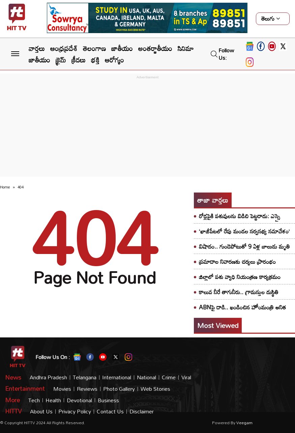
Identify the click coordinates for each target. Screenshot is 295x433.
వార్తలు (37, 48)
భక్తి (95, 60)
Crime (169, 377)
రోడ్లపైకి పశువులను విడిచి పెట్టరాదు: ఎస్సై (239, 216)
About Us (41, 411)
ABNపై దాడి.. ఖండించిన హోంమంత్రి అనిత (242, 307)
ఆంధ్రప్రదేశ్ (64, 48)
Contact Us (110, 411)
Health (53, 400)
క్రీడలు (78, 60)
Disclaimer (141, 411)
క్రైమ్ (61, 60)
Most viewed (217, 325)
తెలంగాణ (94, 48)
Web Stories (155, 389)
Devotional (79, 400)
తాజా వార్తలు (212, 200)
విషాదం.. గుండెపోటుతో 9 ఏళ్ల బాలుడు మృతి (244, 246)
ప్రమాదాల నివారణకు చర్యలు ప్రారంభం (237, 261)
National (146, 377)
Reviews (87, 389)
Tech (34, 400)
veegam (244, 422)
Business (108, 400)
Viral (186, 377)
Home (5, 187)
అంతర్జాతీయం (155, 48)
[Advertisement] (147, 128)
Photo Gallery (119, 389)
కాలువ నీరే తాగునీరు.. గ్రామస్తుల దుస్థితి (238, 292)
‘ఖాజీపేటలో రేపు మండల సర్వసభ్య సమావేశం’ (244, 231)
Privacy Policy (74, 411)
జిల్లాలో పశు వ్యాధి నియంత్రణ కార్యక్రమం (240, 276)
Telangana (84, 377)
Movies (62, 389)
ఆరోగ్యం (114, 60)
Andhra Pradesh (48, 377)
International (116, 377)
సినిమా (186, 48)
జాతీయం (122, 48)
